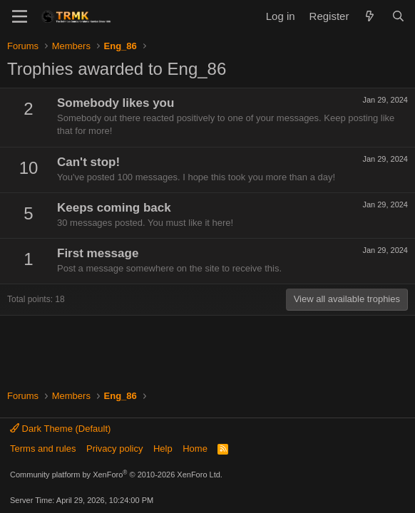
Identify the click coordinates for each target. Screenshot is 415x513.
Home (195, 448)
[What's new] (370, 16)
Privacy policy (114, 448)
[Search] (398, 16)
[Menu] (19, 16)
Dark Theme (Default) (60, 428)
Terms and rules (43, 448)
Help (163, 448)
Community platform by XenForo (116, 474)
